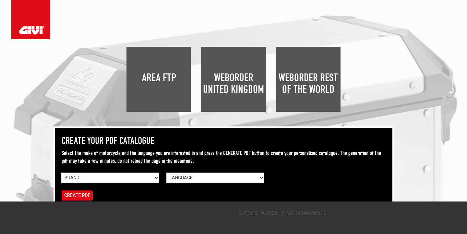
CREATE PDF (77, 195)
